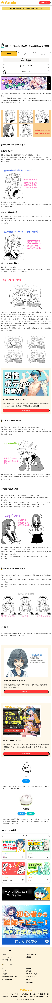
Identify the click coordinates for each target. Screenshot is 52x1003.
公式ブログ (29, 979)
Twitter (21, 813)
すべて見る (26, 835)
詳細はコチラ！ (26, 410)
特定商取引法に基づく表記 (9, 976)
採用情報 (28, 971)
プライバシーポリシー (32, 974)
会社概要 (28, 968)
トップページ (6, 968)
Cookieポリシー (30, 976)
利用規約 (4, 974)
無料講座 (28, 957)
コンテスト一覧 (6, 960)
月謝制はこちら (45, 2)
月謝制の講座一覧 (31, 954)
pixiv (26, 780)
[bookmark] (23, 857)
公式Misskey (29, 982)
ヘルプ (4, 971)
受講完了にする (16, 71)
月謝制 (4, 954)
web (30, 813)
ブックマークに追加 (26, 66)
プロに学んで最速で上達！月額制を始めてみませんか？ (26, 9)
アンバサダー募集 (7, 979)
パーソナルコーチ (7, 957)
